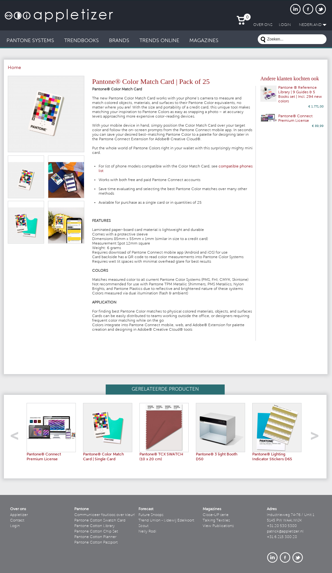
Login (15, 526)
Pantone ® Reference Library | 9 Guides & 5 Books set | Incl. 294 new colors (300, 94)
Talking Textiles (216, 520)
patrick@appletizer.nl (285, 531)
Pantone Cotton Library (94, 526)
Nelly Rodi (147, 531)
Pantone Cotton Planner (95, 537)
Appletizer (19, 515)
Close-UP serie (216, 515)
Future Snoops (150, 515)
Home (14, 68)
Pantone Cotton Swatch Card (99, 520)
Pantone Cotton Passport (96, 542)
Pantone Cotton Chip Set (96, 531)
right (317, 438)
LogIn (285, 25)
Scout (143, 526)
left (16, 438)
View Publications (218, 526)
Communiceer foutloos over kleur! (104, 515)
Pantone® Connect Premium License (295, 118)
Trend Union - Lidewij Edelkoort (166, 520)
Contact (17, 520)
